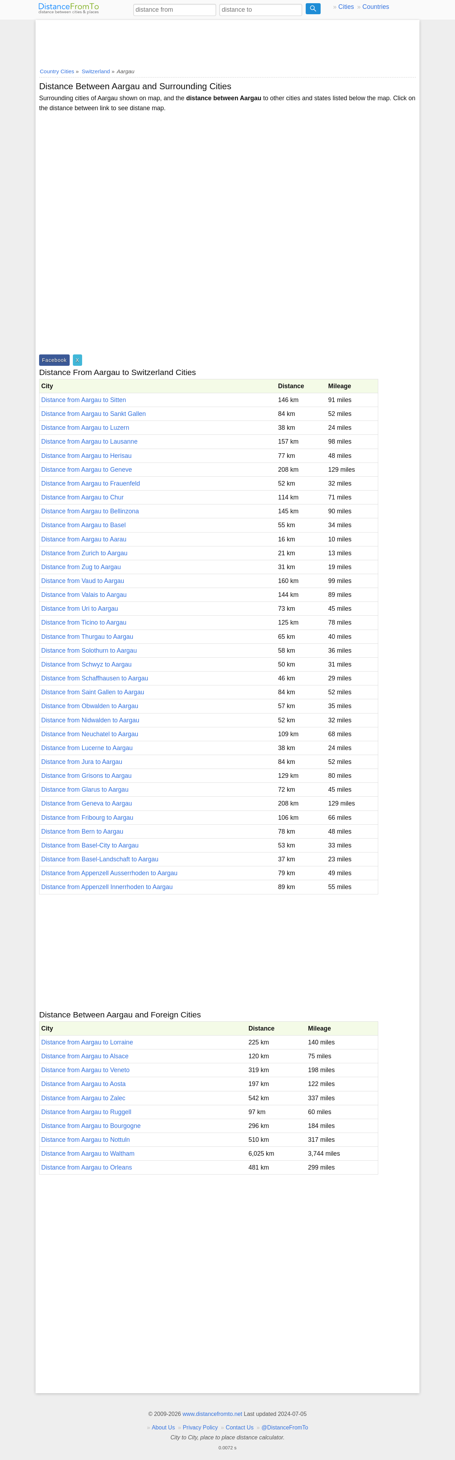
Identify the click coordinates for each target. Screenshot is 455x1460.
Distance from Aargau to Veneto (85, 1070)
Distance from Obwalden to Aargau (89, 706)
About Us (163, 1427)
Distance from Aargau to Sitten (83, 399)
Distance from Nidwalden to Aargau (90, 720)
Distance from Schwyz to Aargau (86, 664)
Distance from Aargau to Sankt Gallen (93, 413)
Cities (346, 6)
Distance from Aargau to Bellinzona (90, 511)
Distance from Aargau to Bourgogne (91, 1125)
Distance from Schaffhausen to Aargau (94, 678)
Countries (375, 6)
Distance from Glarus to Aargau (84, 789)
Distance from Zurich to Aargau (84, 553)
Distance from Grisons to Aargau (86, 775)
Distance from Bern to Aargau (82, 831)
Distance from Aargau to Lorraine (87, 1042)
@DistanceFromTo (285, 1427)
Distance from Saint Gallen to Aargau (92, 692)
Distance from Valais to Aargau (84, 594)
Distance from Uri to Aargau (79, 608)
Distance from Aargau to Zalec (83, 1098)
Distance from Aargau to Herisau (86, 455)
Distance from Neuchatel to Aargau (89, 734)
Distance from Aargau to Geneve (86, 469)
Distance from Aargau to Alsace (84, 1056)
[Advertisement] (227, 41)
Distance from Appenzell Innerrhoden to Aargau (107, 887)
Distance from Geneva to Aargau (86, 803)
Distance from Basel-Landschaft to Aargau (100, 859)
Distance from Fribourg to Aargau (87, 817)
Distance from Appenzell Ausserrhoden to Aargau (109, 873)
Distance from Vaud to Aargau (82, 580)
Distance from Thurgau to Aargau (87, 636)
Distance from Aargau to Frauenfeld (90, 483)
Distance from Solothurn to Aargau (89, 650)
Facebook (54, 360)
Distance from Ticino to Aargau (84, 622)
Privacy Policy (200, 1427)
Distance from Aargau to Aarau (84, 539)
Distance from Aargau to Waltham (87, 1153)
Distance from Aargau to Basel (83, 525)
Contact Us (239, 1427)
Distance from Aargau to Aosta (83, 1083)
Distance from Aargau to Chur (82, 497)
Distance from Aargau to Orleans (86, 1167)
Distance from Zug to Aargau (81, 567)
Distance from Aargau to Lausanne (89, 441)
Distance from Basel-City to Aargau (90, 845)
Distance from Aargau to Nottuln (85, 1139)
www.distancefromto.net (212, 1414)
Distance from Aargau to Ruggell (86, 1112)
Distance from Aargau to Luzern (85, 427)
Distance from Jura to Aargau (81, 761)
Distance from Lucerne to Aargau (87, 748)
